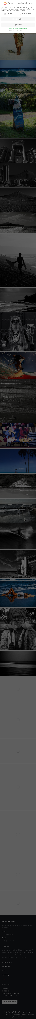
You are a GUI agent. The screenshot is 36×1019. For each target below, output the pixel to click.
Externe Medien (25, 14)
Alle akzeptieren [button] (18, 19)
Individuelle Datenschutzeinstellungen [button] (18, 28)
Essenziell (8, 14)
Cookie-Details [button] (9, 30)
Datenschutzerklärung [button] (18, 30)
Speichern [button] (18, 25)
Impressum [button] (27, 30)
